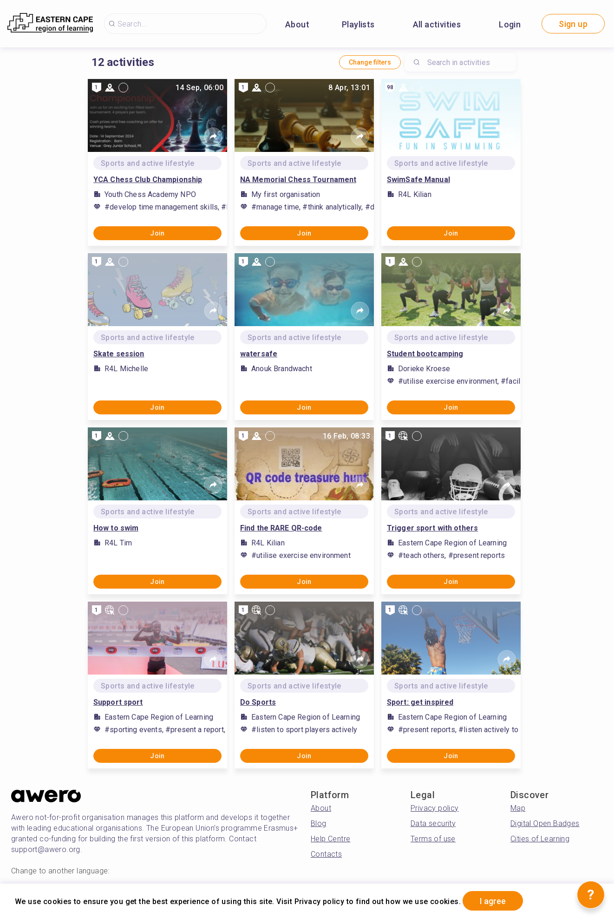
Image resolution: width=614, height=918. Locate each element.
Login (510, 24)
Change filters (370, 62)
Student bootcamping (425, 353)
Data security (433, 823)
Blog (319, 823)
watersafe (258, 353)
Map (517, 808)
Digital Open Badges (545, 823)
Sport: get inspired (420, 702)
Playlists (358, 24)
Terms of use (433, 838)
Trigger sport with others (432, 528)
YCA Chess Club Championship (147, 179)
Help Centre (330, 838)
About (297, 24)
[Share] (213, 136)
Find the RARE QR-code (281, 528)
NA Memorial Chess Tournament (298, 179)
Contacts (326, 854)
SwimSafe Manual (418, 179)
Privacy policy (435, 808)
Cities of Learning (539, 838)
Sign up (573, 24)
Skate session (118, 353)
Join (157, 233)
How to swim (115, 528)
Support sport (118, 702)
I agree (493, 901)
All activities (437, 24)
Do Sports (258, 702)
